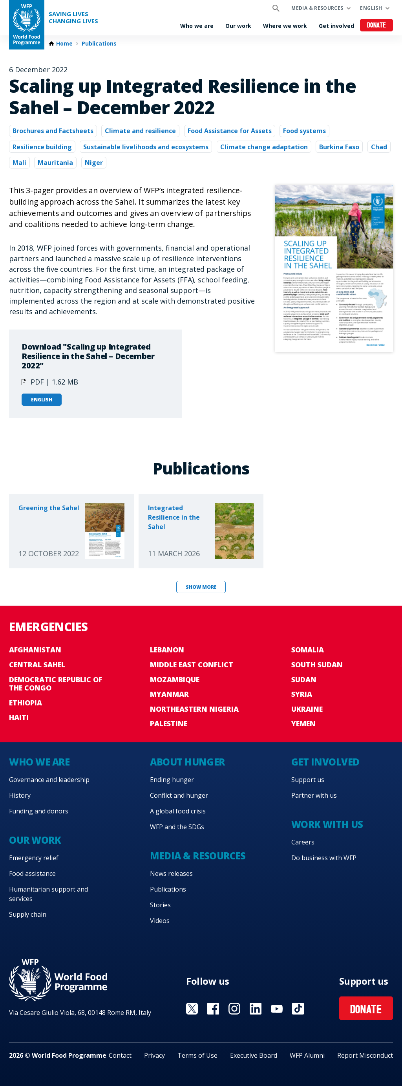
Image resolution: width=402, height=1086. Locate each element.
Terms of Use (197, 1055)
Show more (201, 587)
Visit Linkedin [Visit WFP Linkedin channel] (255, 1009)
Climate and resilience (140, 130)
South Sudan (317, 664)
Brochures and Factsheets (53, 130)
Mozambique (174, 679)
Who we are (197, 25)
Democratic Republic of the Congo (55, 684)
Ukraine (307, 709)
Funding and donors (38, 811)
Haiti (19, 717)
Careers (302, 842)
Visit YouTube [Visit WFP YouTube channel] (277, 1009)
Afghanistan (35, 649)
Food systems (304, 130)
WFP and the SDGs (177, 826)
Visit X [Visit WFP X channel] (192, 1009)
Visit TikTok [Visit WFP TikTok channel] (298, 1009)
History (20, 795)
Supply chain (27, 914)
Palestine (168, 723)
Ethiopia (25, 702)
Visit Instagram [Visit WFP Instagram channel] (234, 1009)
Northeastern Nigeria (194, 709)
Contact (120, 1055)
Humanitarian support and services (48, 894)
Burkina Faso (339, 147)
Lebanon (167, 649)
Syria (301, 694)
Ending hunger (172, 779)
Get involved (336, 25)
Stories (160, 905)
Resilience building (42, 147)
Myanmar (169, 694)
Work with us (327, 824)
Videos (160, 920)
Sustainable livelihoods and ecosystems (145, 147)
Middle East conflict (191, 664)
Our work (238, 25)
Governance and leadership (49, 779)
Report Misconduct (365, 1055)
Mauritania (55, 162)
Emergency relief (33, 857)
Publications (99, 43)
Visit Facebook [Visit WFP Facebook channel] (213, 1009)
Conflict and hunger (179, 795)
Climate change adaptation (264, 147)
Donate (376, 25)
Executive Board (253, 1055)
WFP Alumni (307, 1055)
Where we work (285, 25)
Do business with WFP (323, 857)
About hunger (187, 761)
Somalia (307, 649)
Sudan (303, 679)
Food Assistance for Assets (230, 130)
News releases (171, 873)
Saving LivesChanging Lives (73, 17)
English (371, 8)
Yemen (303, 723)
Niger (94, 162)
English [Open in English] (41, 399)
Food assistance (32, 873)
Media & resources (317, 8)
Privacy (154, 1055)
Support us (307, 779)
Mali (19, 162)
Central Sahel (37, 664)
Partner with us (314, 795)
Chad (379, 147)
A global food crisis (178, 811)
